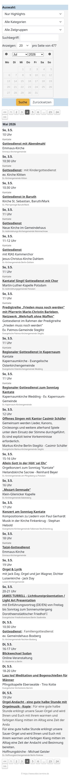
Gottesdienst (12, 170)
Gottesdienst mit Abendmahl (23, 144)
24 (57, 112)
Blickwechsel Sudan (17, 653)
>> (4, 117)
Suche (22, 102)
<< (4, 112)
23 (50, 112)
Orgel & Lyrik (12, 569)
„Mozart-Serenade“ (16, 490)
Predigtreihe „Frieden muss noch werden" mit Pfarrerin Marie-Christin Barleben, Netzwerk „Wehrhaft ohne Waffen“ (33, 311)
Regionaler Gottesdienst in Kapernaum (31, 352)
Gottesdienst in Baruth (19, 197)
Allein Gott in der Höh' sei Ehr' (24, 463)
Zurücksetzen (42, 102)
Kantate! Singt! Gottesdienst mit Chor (30, 281)
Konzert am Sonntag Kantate (23, 512)
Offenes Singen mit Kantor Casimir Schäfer (34, 418)
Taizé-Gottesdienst (16, 547)
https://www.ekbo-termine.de (36, 773)
